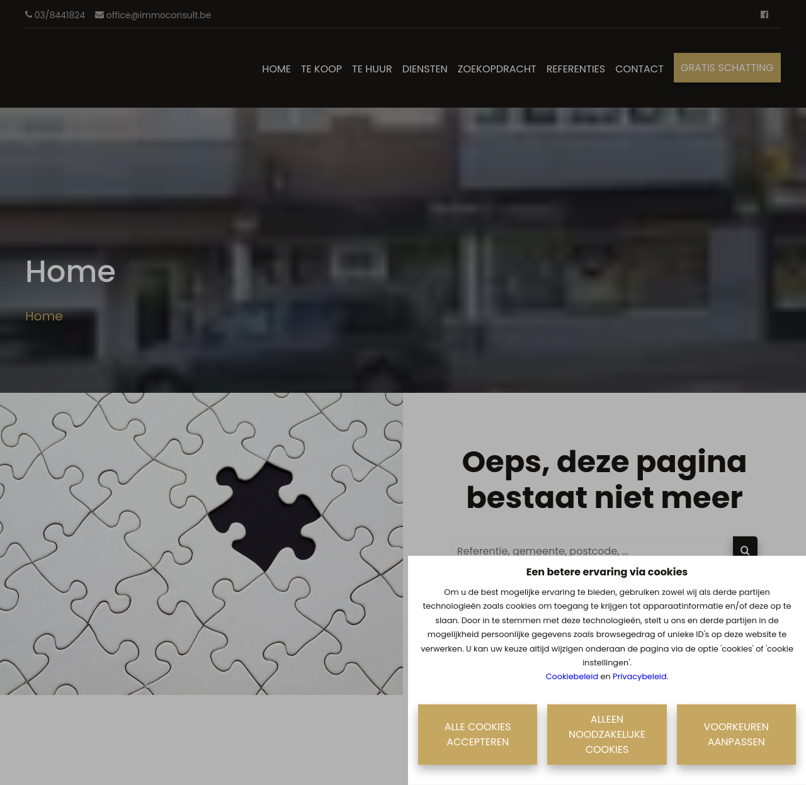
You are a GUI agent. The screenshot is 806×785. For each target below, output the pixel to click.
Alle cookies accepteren (478, 734)
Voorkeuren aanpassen (736, 734)
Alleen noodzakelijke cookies (607, 734)
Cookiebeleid (572, 676)
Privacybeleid (640, 676)
